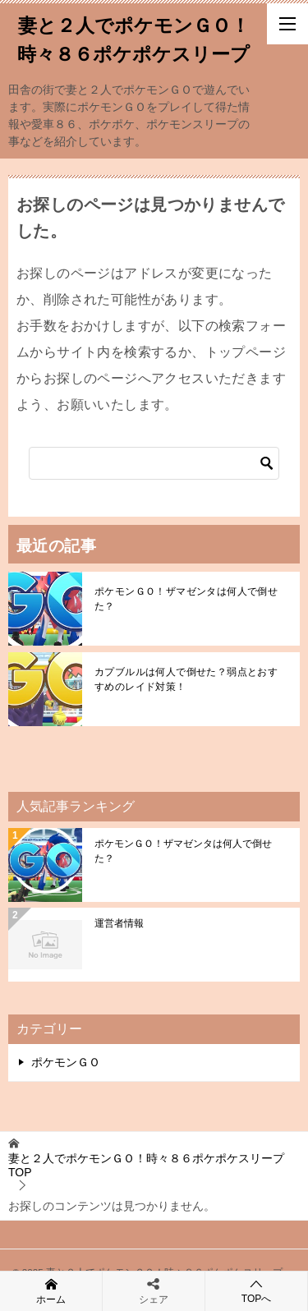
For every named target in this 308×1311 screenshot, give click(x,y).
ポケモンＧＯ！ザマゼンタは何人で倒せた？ (186, 599)
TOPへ (256, 1290)
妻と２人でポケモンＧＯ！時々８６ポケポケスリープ (133, 38)
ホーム (51, 1290)
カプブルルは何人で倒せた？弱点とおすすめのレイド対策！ (186, 679)
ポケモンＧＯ (65, 1062)
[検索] (154, 463)
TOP (146, 1165)
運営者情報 (119, 923)
